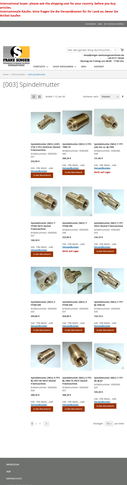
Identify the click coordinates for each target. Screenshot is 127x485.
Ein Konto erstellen (114, 23)
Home (6, 74)
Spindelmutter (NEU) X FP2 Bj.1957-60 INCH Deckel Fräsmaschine (45, 380)
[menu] (68, 66)
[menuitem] (39, 66)
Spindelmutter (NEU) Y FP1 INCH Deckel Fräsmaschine (108, 224)
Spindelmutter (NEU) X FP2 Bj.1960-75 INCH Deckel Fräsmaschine (76, 380)
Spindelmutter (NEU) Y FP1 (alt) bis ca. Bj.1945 (108, 145)
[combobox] (92, 50)
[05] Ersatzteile (18, 74)
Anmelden (90, 23)
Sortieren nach (90, 96)
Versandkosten (39, 171)
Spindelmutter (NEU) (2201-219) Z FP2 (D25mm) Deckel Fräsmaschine (45, 147)
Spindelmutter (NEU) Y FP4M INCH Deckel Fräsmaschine (43, 225)
